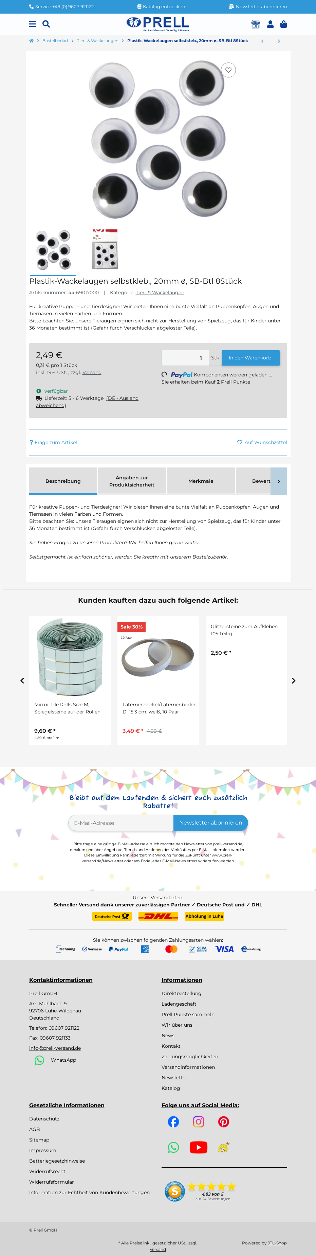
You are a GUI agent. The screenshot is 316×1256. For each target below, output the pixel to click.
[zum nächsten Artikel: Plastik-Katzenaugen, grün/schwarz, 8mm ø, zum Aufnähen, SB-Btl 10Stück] (279, 41)
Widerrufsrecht (47, 1171)
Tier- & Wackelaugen (160, 292)
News (168, 1035)
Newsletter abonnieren (210, 822)
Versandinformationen (188, 1067)
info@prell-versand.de (55, 1048)
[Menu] (32, 24)
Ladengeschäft (179, 1004)
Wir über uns (177, 1025)
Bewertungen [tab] (269, 481)
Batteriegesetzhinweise (57, 1161)
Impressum (42, 1150)
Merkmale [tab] (200, 481)
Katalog (171, 1088)
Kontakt (171, 1046)
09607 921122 (64, 1028)
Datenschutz (44, 1119)
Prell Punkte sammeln (188, 1014)
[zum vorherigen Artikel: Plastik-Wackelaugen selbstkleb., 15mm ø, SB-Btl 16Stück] (262, 41)
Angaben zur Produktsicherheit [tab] (131, 481)
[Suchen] (46, 24)
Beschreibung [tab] (63, 481)
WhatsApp (63, 1060)
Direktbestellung (182, 993)
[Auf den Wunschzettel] (228, 70)
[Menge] (185, 358)
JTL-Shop (277, 1242)
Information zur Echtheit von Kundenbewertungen (89, 1192)
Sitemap (39, 1140)
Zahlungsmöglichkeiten (190, 1057)
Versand (91, 372)
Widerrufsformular (51, 1182)
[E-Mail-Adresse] (121, 823)
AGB (34, 1129)
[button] (270, 24)
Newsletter (174, 1078)
